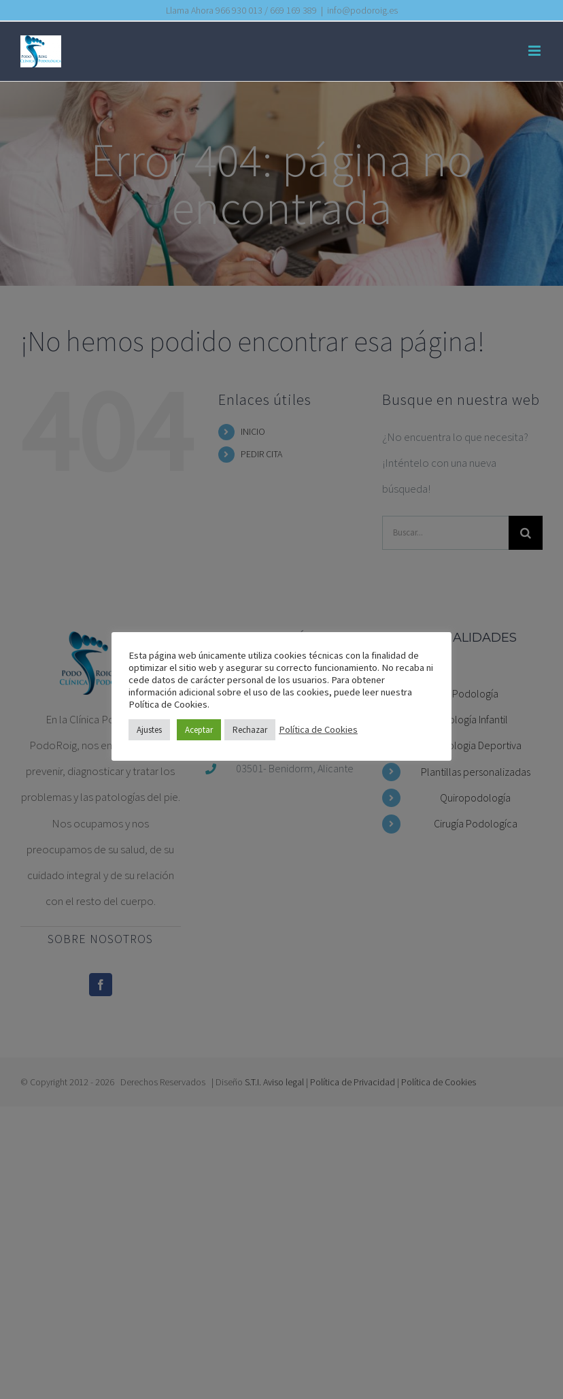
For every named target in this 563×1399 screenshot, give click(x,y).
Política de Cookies (318, 729)
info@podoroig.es (362, 10)
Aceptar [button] (199, 730)
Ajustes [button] (149, 730)
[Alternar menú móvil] (535, 51)
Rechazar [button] (250, 730)
